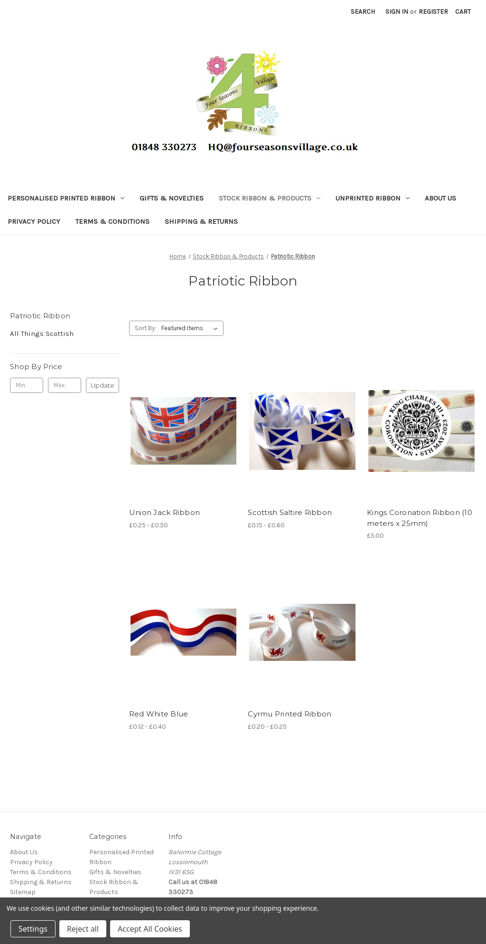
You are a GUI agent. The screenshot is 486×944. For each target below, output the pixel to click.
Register (433, 12)
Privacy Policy (34, 221)
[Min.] (26, 385)
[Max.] (64, 385)
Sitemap (23, 892)
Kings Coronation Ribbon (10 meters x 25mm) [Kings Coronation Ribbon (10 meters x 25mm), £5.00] (419, 518)
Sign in (396, 12)
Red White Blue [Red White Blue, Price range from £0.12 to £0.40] (158, 713)
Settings (33, 929)
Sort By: (145, 328)
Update (102, 385)
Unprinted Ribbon (373, 198)
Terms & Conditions (112, 221)
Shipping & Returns (201, 221)
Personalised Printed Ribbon (66, 198)
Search (363, 12)
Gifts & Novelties (172, 198)
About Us (440, 198)
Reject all (83, 929)
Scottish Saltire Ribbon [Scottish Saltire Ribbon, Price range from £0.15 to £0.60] (290, 512)
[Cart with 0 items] (463, 11)
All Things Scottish (42, 333)
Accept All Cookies (150, 929)
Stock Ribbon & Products (269, 198)
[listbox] (191, 328)
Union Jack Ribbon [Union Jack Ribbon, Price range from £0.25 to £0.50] (164, 512)
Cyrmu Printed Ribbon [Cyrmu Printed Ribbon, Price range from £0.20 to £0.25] (289, 713)
